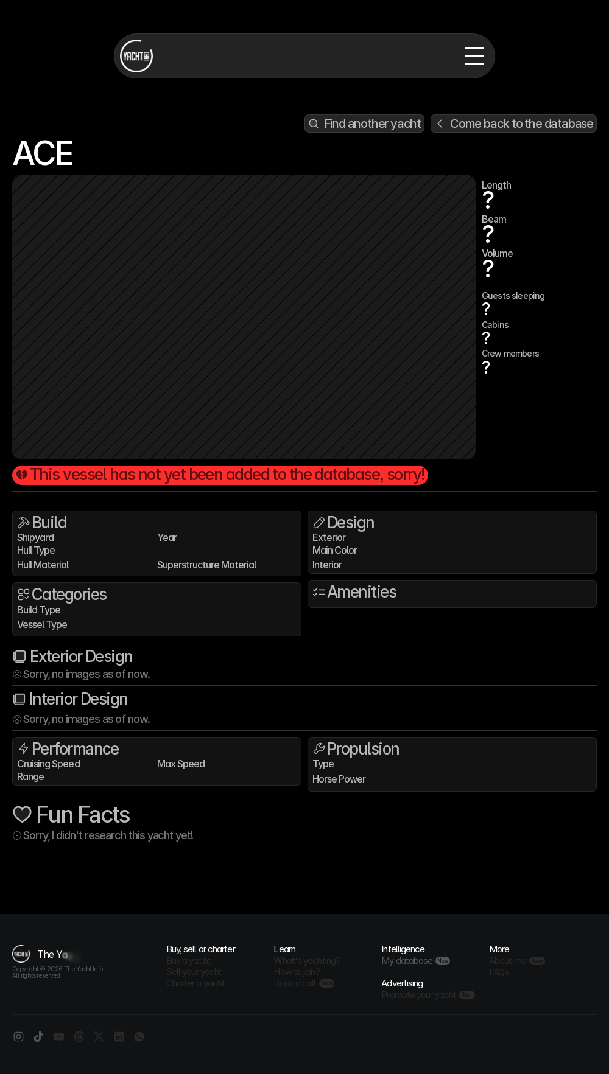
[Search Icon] (364, 123)
